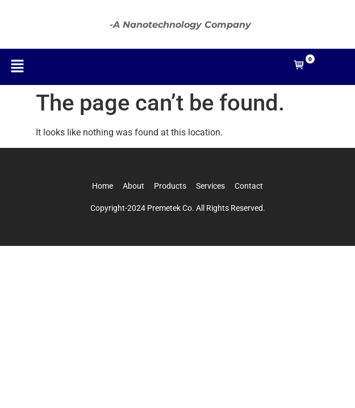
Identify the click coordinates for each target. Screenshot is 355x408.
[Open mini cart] (299, 67)
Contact (249, 186)
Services (210, 186)
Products (170, 186)
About (133, 186)
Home (102, 186)
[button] (17, 66)
